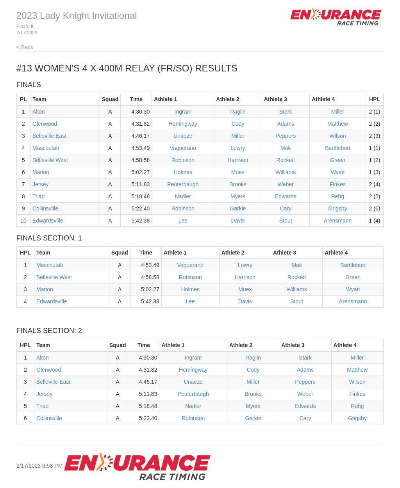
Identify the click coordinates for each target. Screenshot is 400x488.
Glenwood (44, 124)
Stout (285, 220)
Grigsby (337, 208)
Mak (285, 148)
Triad (38, 196)
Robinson (183, 160)
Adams (285, 124)
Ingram (183, 112)
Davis (238, 220)
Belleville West (50, 160)
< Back (24, 47)
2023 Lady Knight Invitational (76, 15)
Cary (285, 208)
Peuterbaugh (182, 184)
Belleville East (49, 136)
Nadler (183, 196)
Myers (237, 196)
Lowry (237, 148)
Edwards (285, 196)
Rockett (286, 160)
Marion (40, 172)
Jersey (40, 184)
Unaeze (182, 136)
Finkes (338, 184)
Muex (238, 172)
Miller (337, 112)
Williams (285, 172)
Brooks (237, 184)
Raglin (238, 112)
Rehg (337, 196)
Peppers (285, 136)
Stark (285, 112)
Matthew (337, 124)
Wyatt (338, 172)
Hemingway (183, 124)
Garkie (238, 208)
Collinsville (45, 208)
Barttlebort (337, 148)
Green (337, 160)
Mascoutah (45, 148)
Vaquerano (183, 148)
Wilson (337, 136)
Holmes (183, 172)
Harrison (238, 160)
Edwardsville (47, 220)
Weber (286, 184)
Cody (238, 124)
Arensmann (338, 220)
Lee (183, 220)
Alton (38, 112)
